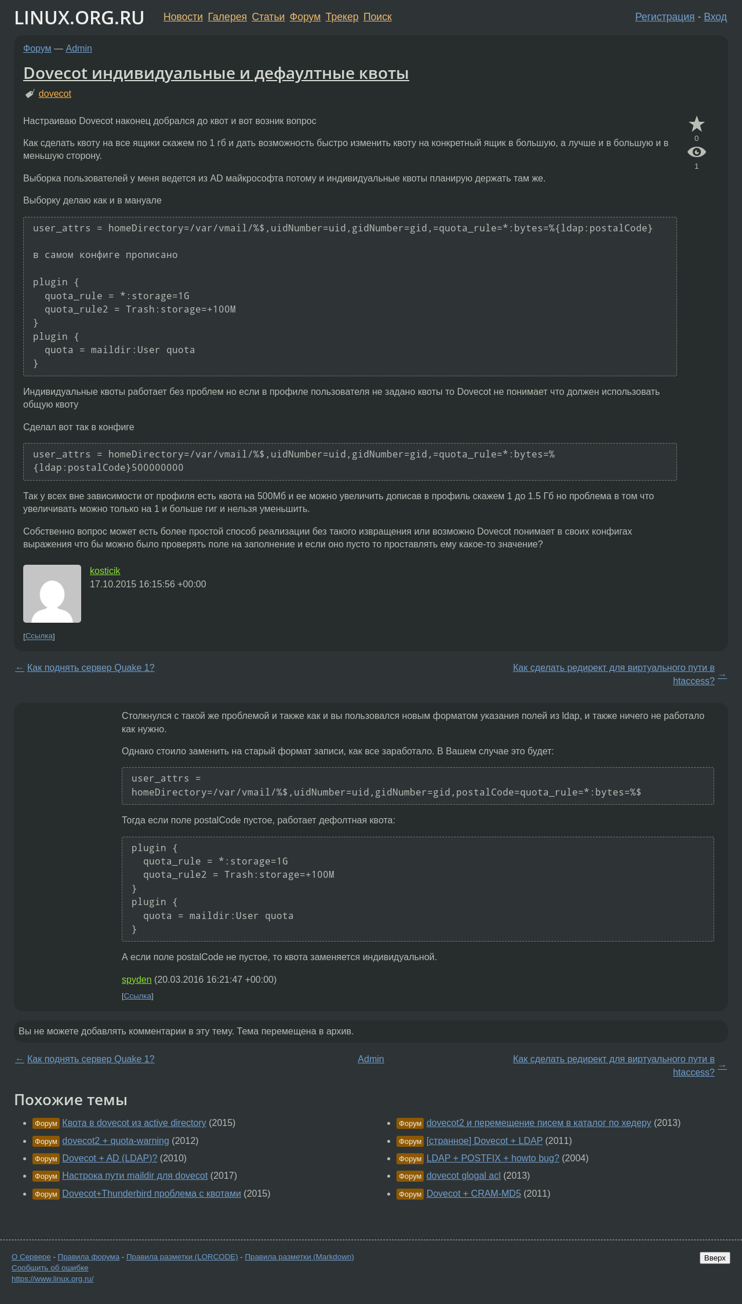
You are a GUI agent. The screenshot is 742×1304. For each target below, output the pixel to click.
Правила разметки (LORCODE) (182, 1256)
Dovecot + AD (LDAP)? (109, 1158)
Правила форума (89, 1256)
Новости (183, 17)
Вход (715, 17)
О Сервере (31, 1256)
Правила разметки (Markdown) (299, 1256)
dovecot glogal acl (464, 1175)
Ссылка (39, 636)
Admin (79, 48)
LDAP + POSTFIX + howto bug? (493, 1158)
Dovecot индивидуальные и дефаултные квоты (216, 72)
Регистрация (665, 17)
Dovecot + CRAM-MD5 (474, 1193)
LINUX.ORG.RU (79, 17)
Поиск (377, 17)
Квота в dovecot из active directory (134, 1123)
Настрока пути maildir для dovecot (135, 1175)
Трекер (342, 17)
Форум (305, 17)
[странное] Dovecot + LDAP (485, 1141)
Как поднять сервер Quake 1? (91, 668)
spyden (137, 980)
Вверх (715, 1258)
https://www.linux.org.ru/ (52, 1278)
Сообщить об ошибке (50, 1267)
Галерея (227, 17)
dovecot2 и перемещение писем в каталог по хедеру (539, 1123)
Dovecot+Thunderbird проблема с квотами (151, 1193)
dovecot (55, 94)
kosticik (105, 571)
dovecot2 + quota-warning (115, 1141)
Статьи (268, 17)
